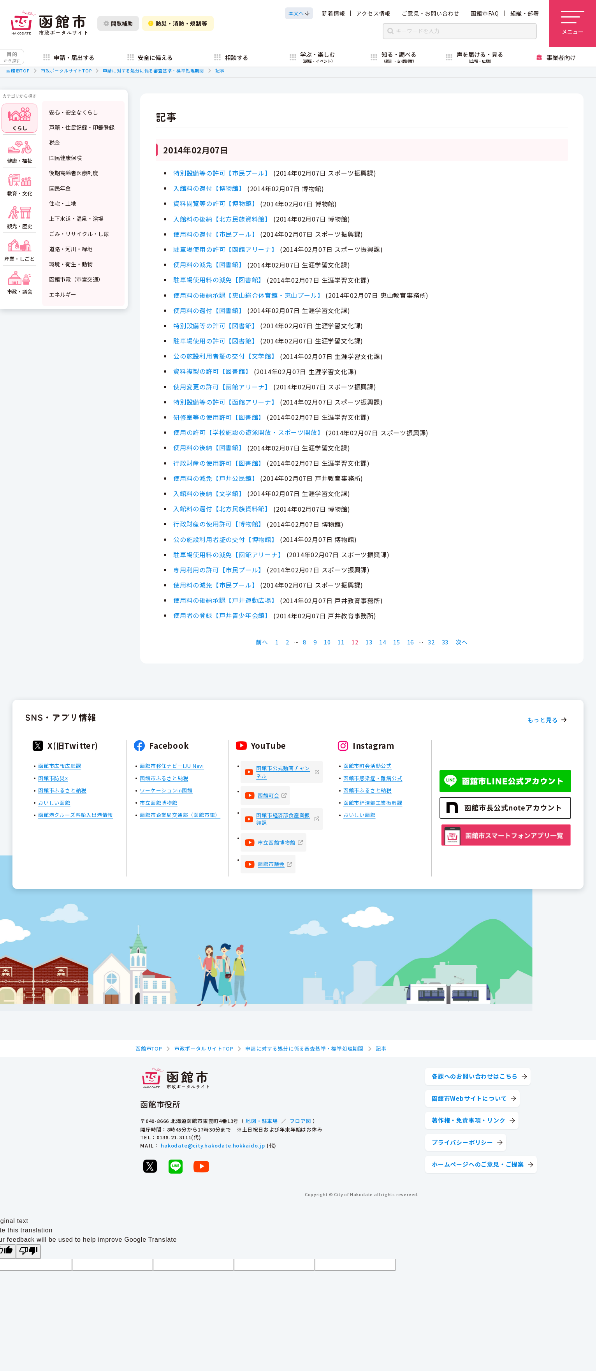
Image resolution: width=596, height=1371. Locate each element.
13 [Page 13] (369, 642)
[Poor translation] (28, 1251)
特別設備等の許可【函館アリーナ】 (225, 402)
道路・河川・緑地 (71, 249)
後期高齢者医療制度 (73, 173)
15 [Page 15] (396, 642)
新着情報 (333, 13)
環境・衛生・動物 (71, 264)
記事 (220, 70)
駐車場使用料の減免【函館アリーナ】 (229, 554)
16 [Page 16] (410, 642)
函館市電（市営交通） (76, 279)
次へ (461, 642)
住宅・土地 (62, 203)
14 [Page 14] (382, 642)
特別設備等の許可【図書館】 (215, 325)
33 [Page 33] (445, 642)
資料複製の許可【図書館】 (212, 371)
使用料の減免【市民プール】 (215, 585)
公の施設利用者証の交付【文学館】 (225, 356)
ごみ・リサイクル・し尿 (79, 234)
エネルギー (62, 294)
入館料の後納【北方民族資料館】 (222, 219)
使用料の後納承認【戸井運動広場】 (225, 600)
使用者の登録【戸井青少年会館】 (222, 615)
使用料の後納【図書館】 (209, 447)
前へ (262, 642)
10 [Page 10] (327, 642)
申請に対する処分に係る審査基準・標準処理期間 (153, 70)
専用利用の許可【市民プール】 (219, 569)
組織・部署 (524, 13)
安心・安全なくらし (73, 112)
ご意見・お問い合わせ (430, 13)
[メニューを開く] (572, 23)
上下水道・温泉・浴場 (76, 218)
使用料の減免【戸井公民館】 (215, 478)
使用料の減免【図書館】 (209, 264)
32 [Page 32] (431, 642)
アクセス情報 (373, 13)
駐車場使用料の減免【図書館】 (219, 279)
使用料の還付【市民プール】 (215, 234)
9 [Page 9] (315, 642)
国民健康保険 (65, 158)
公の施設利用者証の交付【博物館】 (225, 539)
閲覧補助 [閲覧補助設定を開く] (118, 23)
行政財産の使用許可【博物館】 (219, 523)
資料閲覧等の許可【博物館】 (215, 203)
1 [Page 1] (277, 642)
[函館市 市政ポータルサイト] (49, 23)
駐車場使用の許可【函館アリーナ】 (225, 249)
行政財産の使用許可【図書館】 (219, 463)
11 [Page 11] (341, 642)
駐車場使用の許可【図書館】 (215, 340)
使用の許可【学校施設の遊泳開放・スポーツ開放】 (248, 432)
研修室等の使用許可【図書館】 (219, 417)
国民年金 (60, 188)
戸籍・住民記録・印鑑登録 (81, 127)
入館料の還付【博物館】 (209, 188)
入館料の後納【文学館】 (209, 493)
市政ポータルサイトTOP (66, 70)
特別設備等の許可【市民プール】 (222, 173)
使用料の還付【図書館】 (209, 310)
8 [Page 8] (304, 642)
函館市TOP (18, 70)
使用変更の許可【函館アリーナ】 (222, 386)
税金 (54, 142)
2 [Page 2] (287, 642)
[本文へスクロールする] (299, 13)
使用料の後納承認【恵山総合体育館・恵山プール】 (248, 295)
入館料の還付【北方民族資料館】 (222, 508)
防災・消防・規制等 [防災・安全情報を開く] (177, 23)
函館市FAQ (485, 13)
